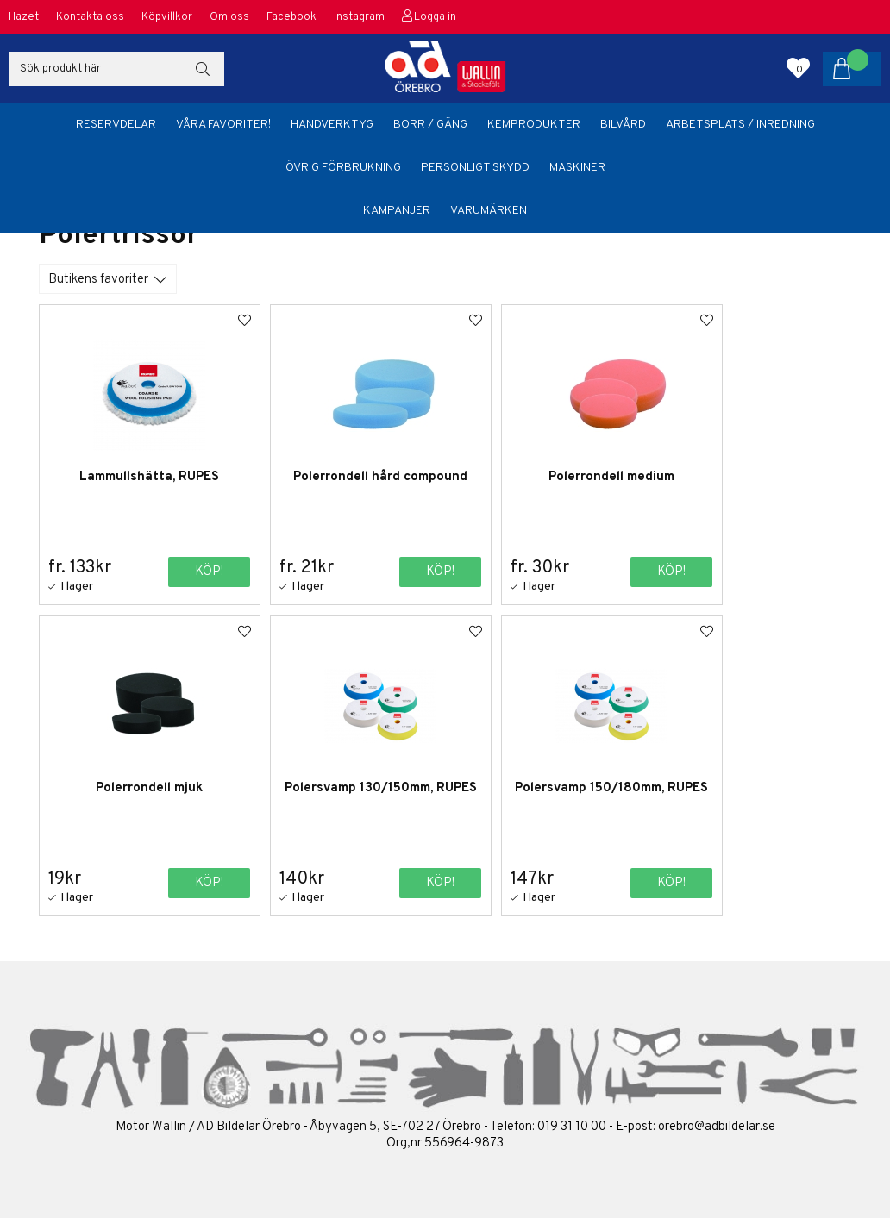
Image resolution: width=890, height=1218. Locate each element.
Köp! (189, 572)
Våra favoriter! (223, 124)
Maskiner (577, 167)
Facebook (291, 17)
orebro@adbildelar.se (716, 1126)
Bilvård (623, 124)
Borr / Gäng (430, 124)
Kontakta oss (90, 17)
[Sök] (116, 69)
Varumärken (488, 210)
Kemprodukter (533, 124)
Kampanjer (396, 210)
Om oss (229, 17)
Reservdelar (116, 124)
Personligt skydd (475, 167)
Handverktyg (332, 124)
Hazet (24, 17)
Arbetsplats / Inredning (740, 124)
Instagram (359, 17)
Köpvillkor (166, 17)
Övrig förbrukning (343, 167)
